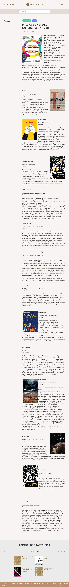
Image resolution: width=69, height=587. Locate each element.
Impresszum (28, 584)
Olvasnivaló (26, 20)
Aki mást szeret (51, 515)
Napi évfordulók (5, 584)
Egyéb (34, 20)
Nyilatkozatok (46, 584)
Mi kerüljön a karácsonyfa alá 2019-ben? (23, 557)
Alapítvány (20, 584)
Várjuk (5, 26)
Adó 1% (60, 584)
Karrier (54, 584)
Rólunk (13, 584)
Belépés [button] (66, 584)
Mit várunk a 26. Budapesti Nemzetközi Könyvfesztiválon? (23, 569)
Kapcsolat (37, 584)
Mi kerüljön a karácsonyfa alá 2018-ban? (45, 568)
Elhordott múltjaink (41, 270)
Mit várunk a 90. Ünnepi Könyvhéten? (44, 557)
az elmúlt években (32, 65)
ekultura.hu (27, 31)
